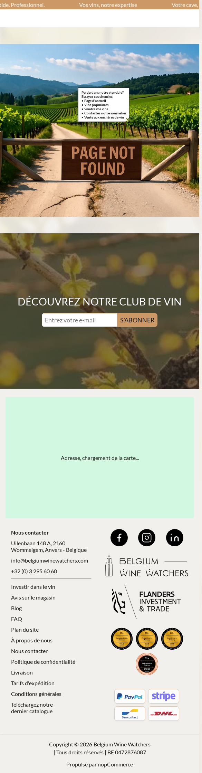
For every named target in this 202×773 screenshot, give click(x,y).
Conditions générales (36, 693)
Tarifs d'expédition (33, 683)
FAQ (16, 618)
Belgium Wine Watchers (122, 744)
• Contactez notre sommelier (103, 113)
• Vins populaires (94, 105)
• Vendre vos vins (94, 109)
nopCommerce (115, 764)
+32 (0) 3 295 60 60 (34, 571)
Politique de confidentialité (43, 661)
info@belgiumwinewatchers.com (49, 560)
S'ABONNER (137, 320)
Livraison (22, 672)
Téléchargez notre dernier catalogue (32, 707)
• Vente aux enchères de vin (102, 117)
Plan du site (25, 629)
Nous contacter (29, 651)
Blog (16, 608)
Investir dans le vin (33, 586)
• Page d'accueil (93, 100)
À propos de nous (31, 640)
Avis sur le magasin (33, 597)
